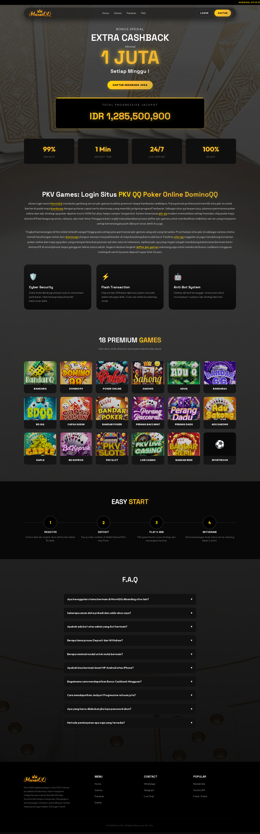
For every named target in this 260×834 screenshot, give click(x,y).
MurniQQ (56, 203)
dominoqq (71, 236)
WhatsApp (149, 785)
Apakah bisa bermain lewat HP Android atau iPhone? (130, 670)
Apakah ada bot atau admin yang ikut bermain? (130, 629)
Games (113, 13)
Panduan (126, 13)
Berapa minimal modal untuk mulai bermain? (130, 656)
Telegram (149, 792)
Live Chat (149, 798)
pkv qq (163, 213)
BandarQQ (199, 785)
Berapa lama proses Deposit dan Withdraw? (130, 642)
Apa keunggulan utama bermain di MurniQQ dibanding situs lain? (130, 601)
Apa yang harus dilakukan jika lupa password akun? (130, 711)
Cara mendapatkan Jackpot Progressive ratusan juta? (130, 697)
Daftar (98, 804)
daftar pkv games (147, 247)
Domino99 (199, 792)
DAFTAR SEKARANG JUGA (130, 84)
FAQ (138, 13)
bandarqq (57, 208)
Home (101, 13)
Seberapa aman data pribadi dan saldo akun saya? (130, 615)
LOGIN (196, 13)
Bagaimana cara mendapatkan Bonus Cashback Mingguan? (130, 683)
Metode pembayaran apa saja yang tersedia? (130, 724)
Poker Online (200, 798)
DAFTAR (220, 13)
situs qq (179, 236)
